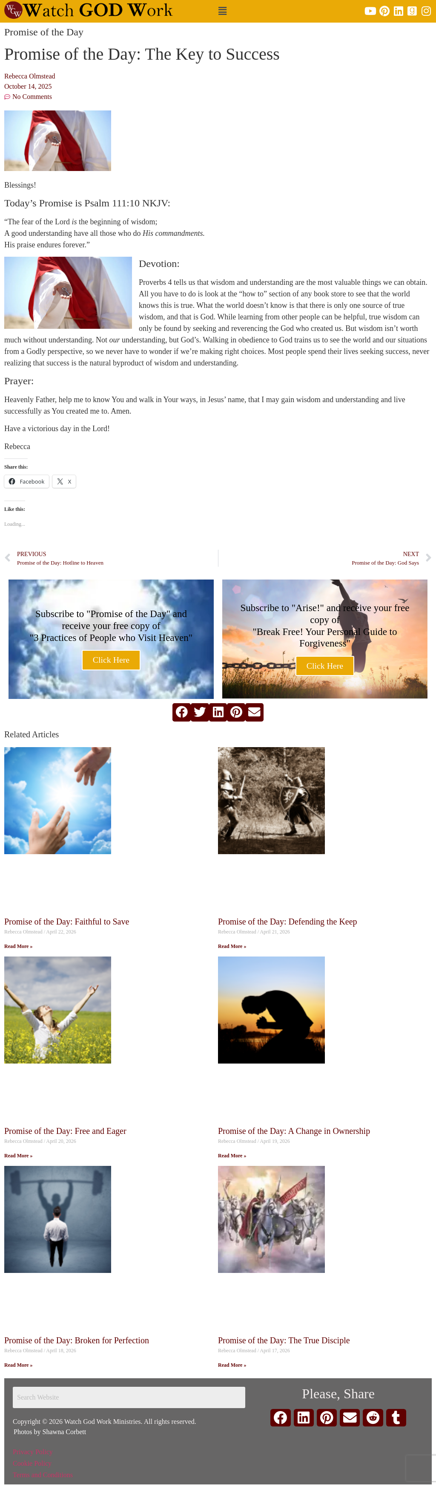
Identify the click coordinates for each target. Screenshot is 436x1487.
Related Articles (31, 734)
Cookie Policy (32, 1463)
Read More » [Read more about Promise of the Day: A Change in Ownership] (232, 1156)
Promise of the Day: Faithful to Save (66, 921)
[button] (222, 11)
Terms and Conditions (43, 1474)
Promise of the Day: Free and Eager (65, 1131)
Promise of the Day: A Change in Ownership (294, 1131)
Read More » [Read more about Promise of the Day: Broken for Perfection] (18, 1365)
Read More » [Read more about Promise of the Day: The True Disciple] (232, 1365)
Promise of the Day (43, 32)
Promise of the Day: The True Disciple (284, 1340)
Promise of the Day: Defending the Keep (287, 921)
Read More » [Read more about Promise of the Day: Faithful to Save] (18, 946)
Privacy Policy (33, 1451)
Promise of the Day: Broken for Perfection (76, 1340)
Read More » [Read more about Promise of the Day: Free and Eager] (18, 1156)
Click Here (110, 660)
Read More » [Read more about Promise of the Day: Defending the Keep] (232, 946)
